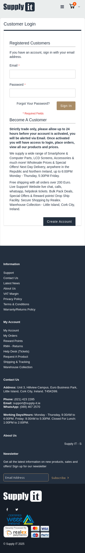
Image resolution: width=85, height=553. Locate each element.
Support (8, 272)
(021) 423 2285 (24, 399)
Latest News (11, 283)
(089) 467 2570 (30, 406)
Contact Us (10, 278)
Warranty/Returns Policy (19, 309)
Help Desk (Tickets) (16, 351)
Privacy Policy (12, 299)
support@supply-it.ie (26, 403)
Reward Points (13, 341)
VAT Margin (11, 293)
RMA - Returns (13, 346)
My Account (11, 330)
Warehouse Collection (17, 367)
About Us (9, 288)
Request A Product (15, 356)
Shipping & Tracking (16, 362)
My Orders (10, 335)
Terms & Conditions (16, 304)
